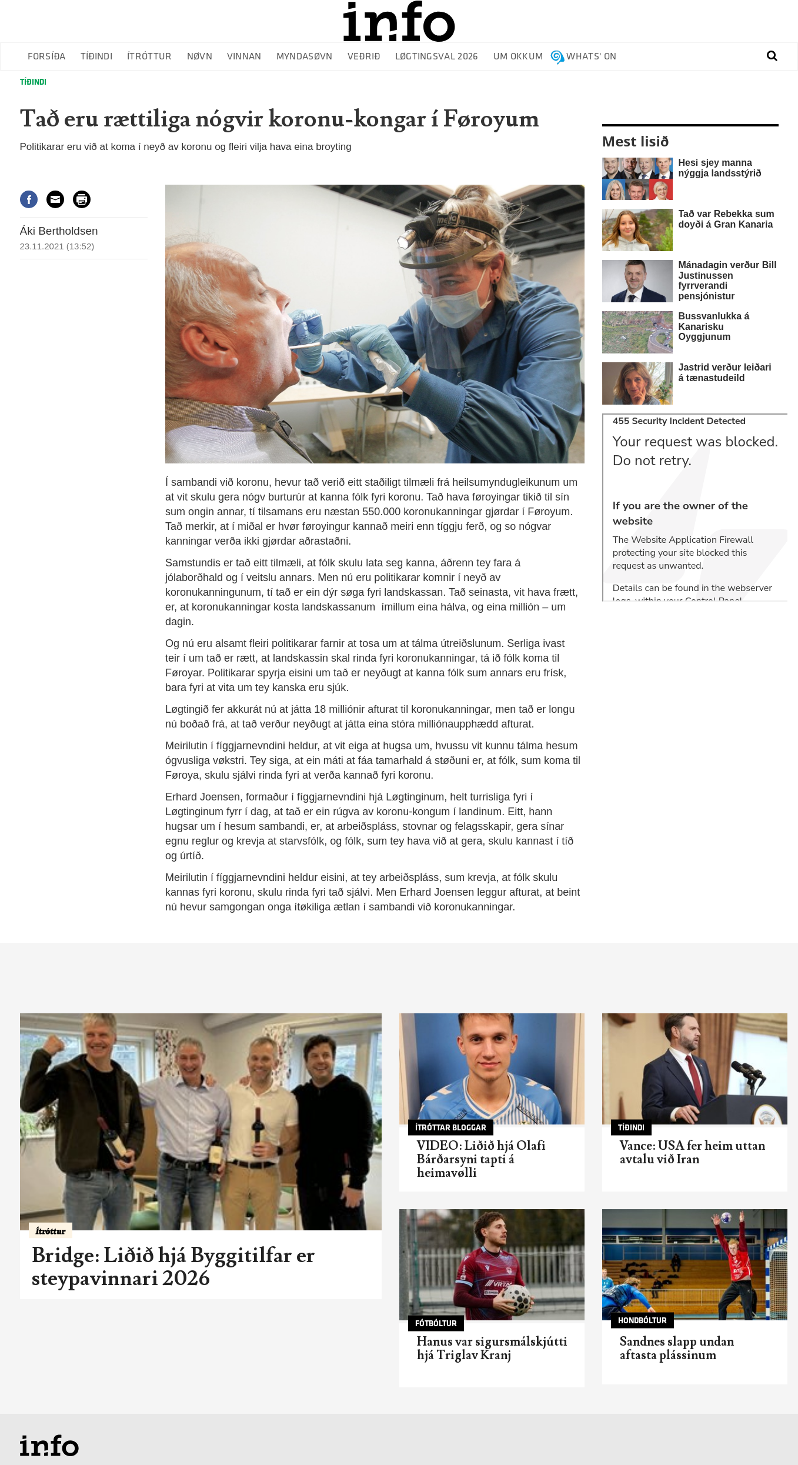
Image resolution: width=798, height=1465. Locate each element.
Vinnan (244, 56)
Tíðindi (96, 56)
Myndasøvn (304, 56)
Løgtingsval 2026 (437, 56)
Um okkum (518, 56)
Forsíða (47, 56)
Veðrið (364, 56)
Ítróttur (149, 56)
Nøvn (199, 56)
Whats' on (591, 56)
